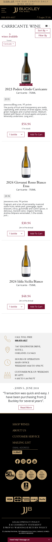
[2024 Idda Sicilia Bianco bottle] (26, 260)
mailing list (21, 442)
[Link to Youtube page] (34, 461)
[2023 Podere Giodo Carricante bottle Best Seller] (26, 68)
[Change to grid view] (49, 26)
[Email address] (25, 448)
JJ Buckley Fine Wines (10, 531)
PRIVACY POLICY (30, 522)
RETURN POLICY (38, 527)
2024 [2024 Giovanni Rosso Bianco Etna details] (26, 184)
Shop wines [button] (20, 424)
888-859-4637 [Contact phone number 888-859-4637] (21, 340)
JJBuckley (26, 10)
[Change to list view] (46, 26)
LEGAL (15, 522)
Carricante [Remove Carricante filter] (9, 44)
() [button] (49, 17)
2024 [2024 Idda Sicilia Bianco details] (26, 281)
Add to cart (36, 134)
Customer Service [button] (26, 436)
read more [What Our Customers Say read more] (26, 407)
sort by (42, 30)
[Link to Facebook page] (17, 461)
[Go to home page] (26, 509)
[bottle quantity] (16, 134)
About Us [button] (19, 430)
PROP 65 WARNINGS (16, 527)
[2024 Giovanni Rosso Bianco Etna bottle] (26, 161)
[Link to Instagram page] (23, 461)
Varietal (9, 41)
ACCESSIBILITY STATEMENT (26, 525)
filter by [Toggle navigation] (43, 35)
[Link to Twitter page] (28, 461)
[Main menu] (3, 10)
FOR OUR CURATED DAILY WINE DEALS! (26, 2)
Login (41, 17)
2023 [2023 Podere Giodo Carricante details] (26, 89)
